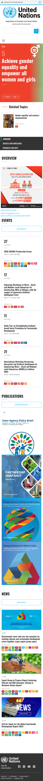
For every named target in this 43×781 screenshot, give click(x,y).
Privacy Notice (6, 778)
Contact (4, 776)
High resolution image (8, 210)
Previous (8, 97)
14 (15, 266)
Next (15, 97)
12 (8, 266)
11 (5, 266)
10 (35, 263)
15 (19, 266)
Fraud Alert (24, 776)
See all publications (21, 405)
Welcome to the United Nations (12, 2)
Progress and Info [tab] (10, 148)
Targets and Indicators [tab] (12, 143)
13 (12, 266)
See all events (21, 229)
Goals (3, 46)
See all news (21, 602)
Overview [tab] (6, 139)
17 (25, 266)
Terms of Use (18, 778)
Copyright (13, 776)
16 (22, 266)
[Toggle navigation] (40, 2)
